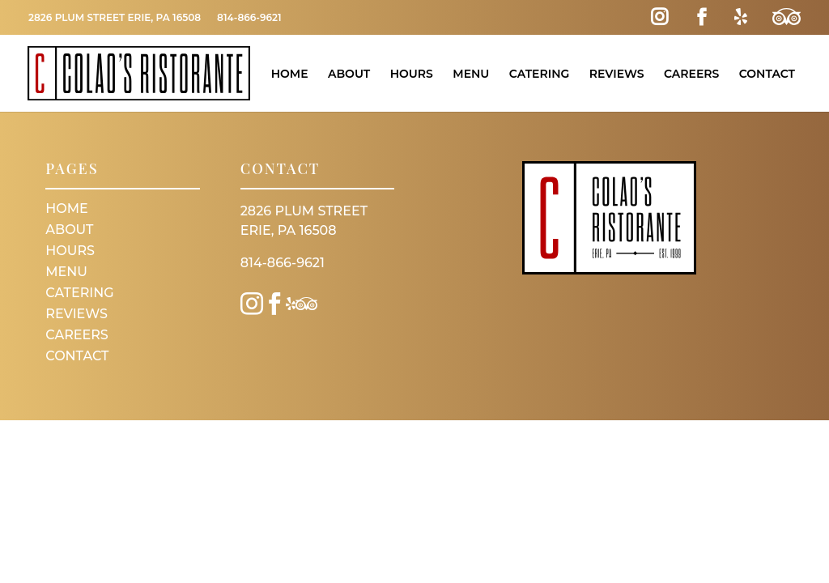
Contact (767, 73)
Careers (691, 73)
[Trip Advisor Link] (786, 17)
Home (289, 73)
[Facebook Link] (701, 17)
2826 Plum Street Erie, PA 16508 (114, 17)
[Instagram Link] (659, 17)
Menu (471, 73)
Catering (539, 73)
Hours (411, 73)
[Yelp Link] (740, 17)
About (349, 73)
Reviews (616, 73)
